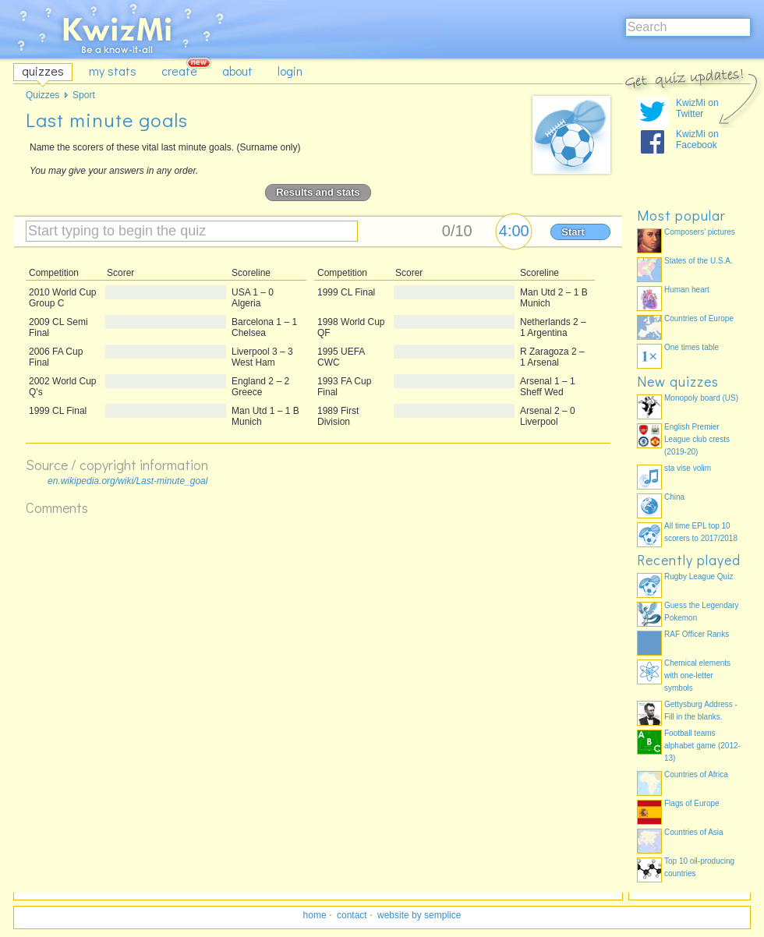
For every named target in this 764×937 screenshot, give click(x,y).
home (315, 915)
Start (573, 232)
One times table (691, 347)
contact (352, 915)
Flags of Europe (692, 803)
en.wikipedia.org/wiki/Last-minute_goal (127, 481)
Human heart (686, 289)
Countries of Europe (699, 318)
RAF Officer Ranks (696, 634)
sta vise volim (687, 468)
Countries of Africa (696, 774)
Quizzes (42, 95)
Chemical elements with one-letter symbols (697, 675)
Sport (84, 95)
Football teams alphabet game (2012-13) (702, 745)
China (674, 497)
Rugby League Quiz (698, 576)
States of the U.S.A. (698, 260)
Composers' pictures (699, 232)
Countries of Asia (693, 832)
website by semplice (419, 915)
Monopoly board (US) (701, 398)
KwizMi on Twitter (697, 108)
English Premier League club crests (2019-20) (697, 439)
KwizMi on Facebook (697, 139)
